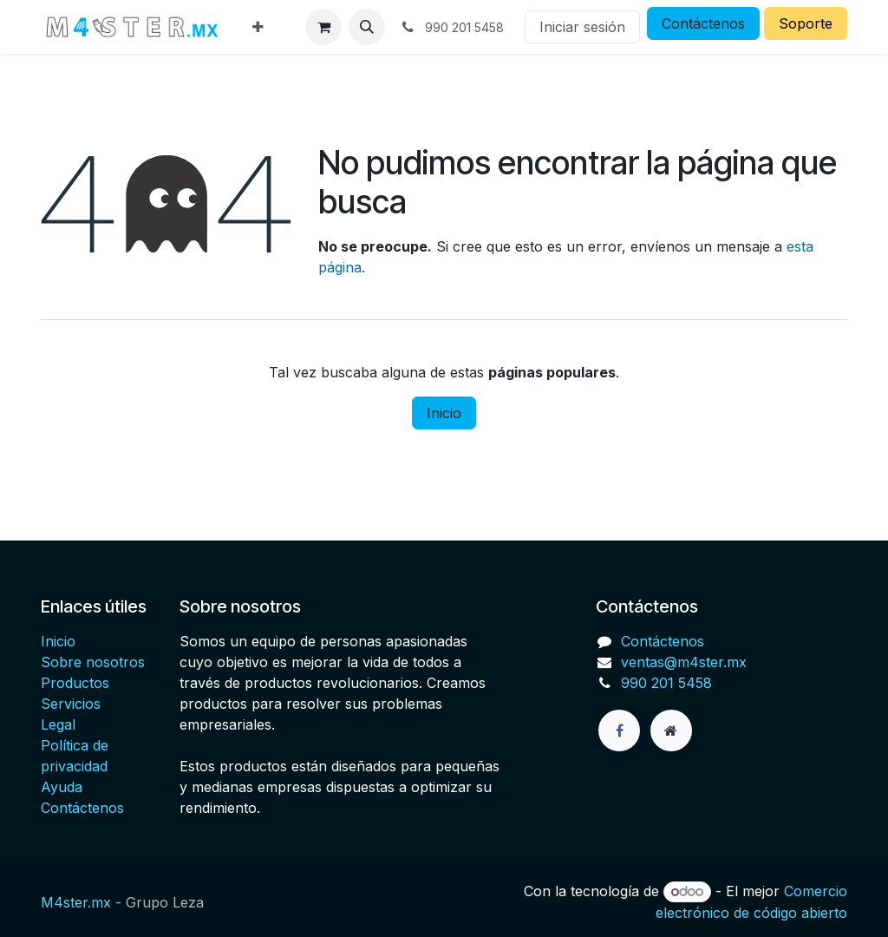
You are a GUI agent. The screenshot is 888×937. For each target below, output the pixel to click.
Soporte (805, 23)
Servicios (71, 703)
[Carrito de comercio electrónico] (323, 27)
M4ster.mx (76, 902)
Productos (75, 682)
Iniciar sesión (582, 27)
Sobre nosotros (93, 662)
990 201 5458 (666, 682)
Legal (58, 724)
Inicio (444, 413)
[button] (367, 27)
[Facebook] (619, 730)
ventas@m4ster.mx (684, 662)
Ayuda (61, 787)
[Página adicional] (671, 730)
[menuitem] (258, 27)
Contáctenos (703, 23)
